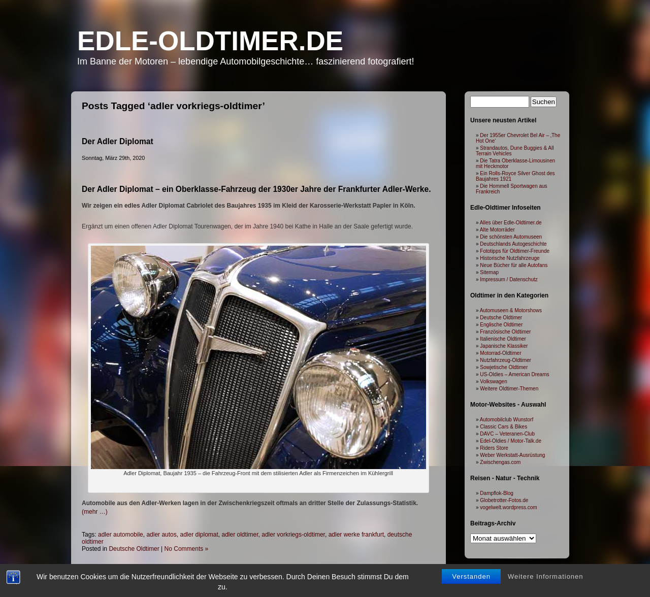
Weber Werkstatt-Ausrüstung (512, 455)
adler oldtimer (240, 534)
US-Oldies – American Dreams (514, 374)
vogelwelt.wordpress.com (508, 507)
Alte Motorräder (497, 230)
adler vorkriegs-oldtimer (293, 534)
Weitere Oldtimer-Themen (509, 388)
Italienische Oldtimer (503, 339)
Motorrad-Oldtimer (500, 353)
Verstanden (471, 576)
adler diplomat (199, 534)
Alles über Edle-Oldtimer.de (511, 222)
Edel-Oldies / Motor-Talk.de (510, 441)
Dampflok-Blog (496, 493)
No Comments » (187, 548)
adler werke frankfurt (356, 534)
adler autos (161, 534)
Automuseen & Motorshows (511, 310)
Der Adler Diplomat (117, 141)
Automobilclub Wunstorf (506, 419)
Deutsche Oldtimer (134, 548)
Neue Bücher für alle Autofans (513, 265)
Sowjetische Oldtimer (504, 367)
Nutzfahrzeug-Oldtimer (505, 360)
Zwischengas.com (500, 462)
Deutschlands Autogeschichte (513, 244)
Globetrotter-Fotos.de (504, 500)
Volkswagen (493, 381)
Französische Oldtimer (505, 332)
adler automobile (120, 534)
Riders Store (494, 448)
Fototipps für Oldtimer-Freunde (514, 251)
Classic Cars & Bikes (503, 426)
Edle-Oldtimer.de (210, 41)
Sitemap (489, 272)
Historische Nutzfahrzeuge (509, 258)
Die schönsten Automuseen (511, 237)
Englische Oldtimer (501, 324)
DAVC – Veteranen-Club (507, 434)
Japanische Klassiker (504, 346)
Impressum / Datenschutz (508, 279)
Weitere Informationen (545, 576)
